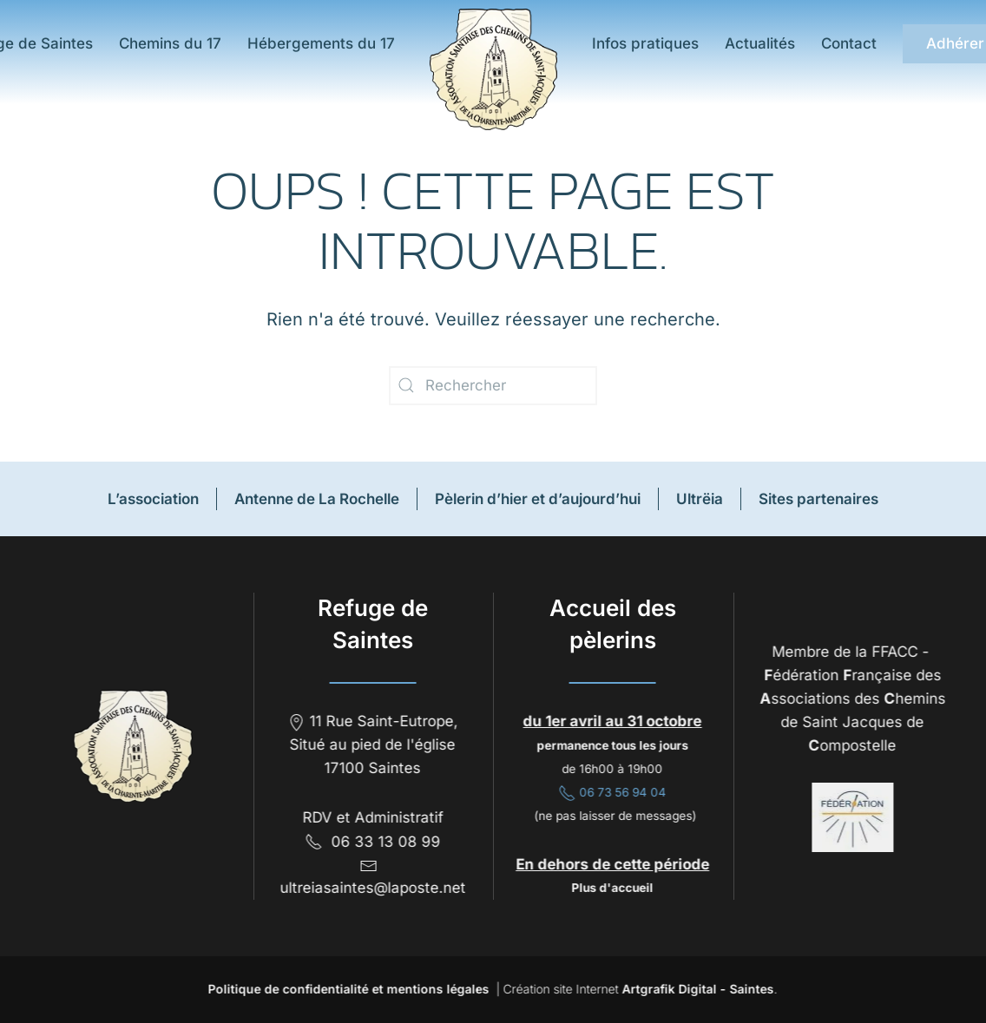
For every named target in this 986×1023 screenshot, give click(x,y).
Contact (849, 43)
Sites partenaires (818, 499)
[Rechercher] (493, 385)
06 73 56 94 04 (611, 792)
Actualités (760, 43)
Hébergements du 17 (321, 43)
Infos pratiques (645, 43)
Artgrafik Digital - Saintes (696, 988)
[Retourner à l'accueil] (493, 69)
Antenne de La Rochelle (316, 499)
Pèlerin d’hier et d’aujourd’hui (538, 499)
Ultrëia (699, 499)
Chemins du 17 (170, 43)
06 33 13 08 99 (371, 841)
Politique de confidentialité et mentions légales (347, 988)
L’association (153, 499)
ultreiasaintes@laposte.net (371, 887)
